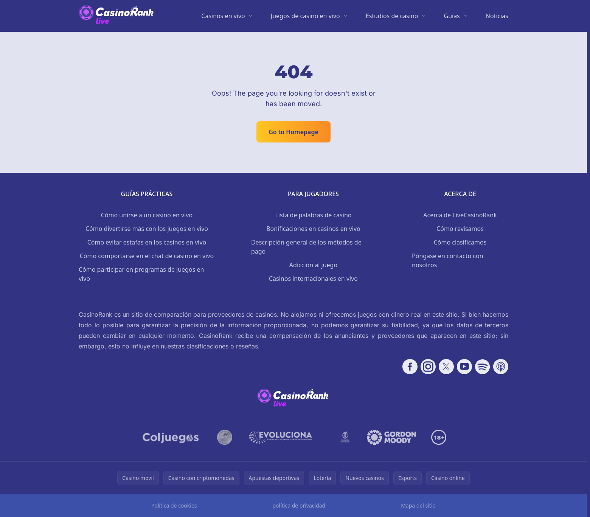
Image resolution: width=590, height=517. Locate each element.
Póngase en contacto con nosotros (447, 260)
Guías (452, 16)
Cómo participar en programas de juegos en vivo (141, 274)
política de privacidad (298, 505)
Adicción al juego (313, 265)
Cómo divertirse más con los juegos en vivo (146, 228)
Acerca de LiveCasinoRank (460, 215)
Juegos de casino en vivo (305, 16)
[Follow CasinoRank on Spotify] (482, 366)
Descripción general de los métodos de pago (306, 246)
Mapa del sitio (418, 505)
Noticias (497, 16)
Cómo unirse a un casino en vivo (147, 215)
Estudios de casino (392, 16)
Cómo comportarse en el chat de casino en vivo (147, 256)
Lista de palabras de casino (313, 215)
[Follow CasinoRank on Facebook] (410, 366)
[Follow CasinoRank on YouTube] (464, 366)
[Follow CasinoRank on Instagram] (428, 366)
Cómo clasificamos (460, 242)
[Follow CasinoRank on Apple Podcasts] (500, 366)
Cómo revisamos (460, 228)
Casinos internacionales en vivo (313, 278)
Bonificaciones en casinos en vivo (313, 228)
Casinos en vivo (223, 16)
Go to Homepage (293, 132)
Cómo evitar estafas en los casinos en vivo (146, 242)
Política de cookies (174, 505)
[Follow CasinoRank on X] (446, 366)
